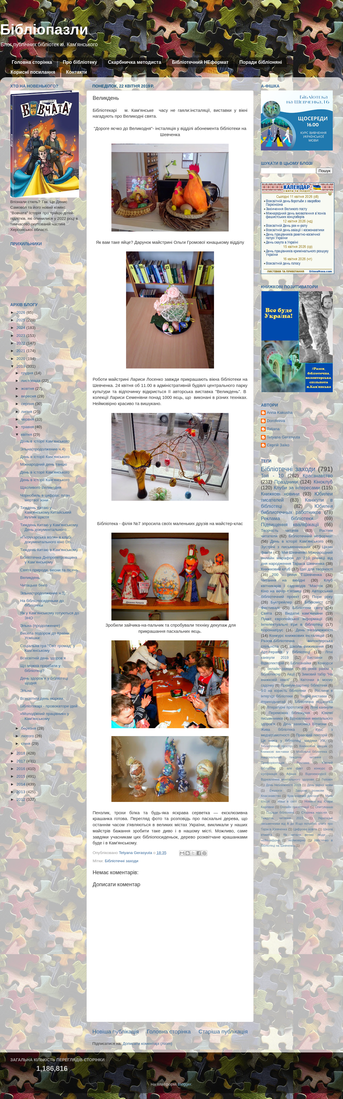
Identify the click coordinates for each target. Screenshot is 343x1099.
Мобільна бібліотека (311, 751)
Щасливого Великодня (40, 487)
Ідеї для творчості (316, 569)
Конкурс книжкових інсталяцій (297, 635)
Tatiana (273, 429)
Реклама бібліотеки (287, 518)
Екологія (276, 790)
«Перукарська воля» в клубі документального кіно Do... (47, 539)
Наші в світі (287, 801)
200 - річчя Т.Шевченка (297, 574)
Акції (291, 674)
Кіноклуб (323, 481)
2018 (21, 753)
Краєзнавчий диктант (303, 796)
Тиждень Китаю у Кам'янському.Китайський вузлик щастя (45, 512)
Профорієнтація (272, 762)
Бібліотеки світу (307, 608)
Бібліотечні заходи (121, 861)
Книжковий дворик (313, 746)
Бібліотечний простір (276, 746)
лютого (28, 736)
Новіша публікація (115, 1031)
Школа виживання (307, 646)
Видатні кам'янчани (303, 613)
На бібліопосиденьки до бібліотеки (42, 603)
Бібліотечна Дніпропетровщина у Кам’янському (48, 559)
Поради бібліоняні (260, 62)
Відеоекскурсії (315, 774)
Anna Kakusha (280, 412)
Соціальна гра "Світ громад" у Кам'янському (47, 648)
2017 (21, 761)
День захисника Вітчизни (304, 724)
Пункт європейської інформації (291, 619)
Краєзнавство (318, 475)
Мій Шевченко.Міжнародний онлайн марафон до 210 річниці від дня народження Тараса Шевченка (297, 558)
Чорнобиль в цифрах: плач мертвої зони (45, 497)
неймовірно (296, 840)
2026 (21, 312)
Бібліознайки (300, 663)
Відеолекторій (272, 663)
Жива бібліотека (278, 730)
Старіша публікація (223, 1031)
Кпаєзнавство (271, 796)
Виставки (314, 658)
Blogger (184, 1084)
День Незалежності (314, 630)
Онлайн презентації (294, 807)
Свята (266, 613)
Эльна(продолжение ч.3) (42, 593)
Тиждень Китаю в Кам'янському (49, 550)
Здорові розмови (310, 790)
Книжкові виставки (275, 751)
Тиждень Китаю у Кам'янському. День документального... (49, 527)
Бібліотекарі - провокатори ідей (48, 706)
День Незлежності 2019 (283, 785)
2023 (21, 335)
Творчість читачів (279, 530)
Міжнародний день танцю (43, 464)
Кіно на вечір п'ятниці (281, 591)
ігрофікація (269, 774)
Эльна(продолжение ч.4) (42, 449)
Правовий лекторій (311, 735)
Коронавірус (272, 630)
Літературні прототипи (284, 707)
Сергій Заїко (278, 445)
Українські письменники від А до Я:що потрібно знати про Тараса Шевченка (297, 823)
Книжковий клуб (275, 569)
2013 (21, 792)
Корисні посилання (33, 72)
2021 (21, 351)
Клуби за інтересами (297, 487)
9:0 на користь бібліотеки (283, 691)
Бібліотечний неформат (310, 536)
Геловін (327, 779)
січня (26, 743)
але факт (295, 768)
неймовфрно (270, 840)
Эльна (26, 690)
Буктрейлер (281, 602)
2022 (21, 343)
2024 (21, 327)
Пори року (322, 596)
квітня (27, 434)
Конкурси (325, 663)
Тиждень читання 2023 (282, 818)
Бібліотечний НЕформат (200, 62)
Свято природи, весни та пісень (49, 570)
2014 (21, 784)
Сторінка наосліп (314, 812)
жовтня (28, 388)
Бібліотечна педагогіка (314, 702)
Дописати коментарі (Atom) (147, 1043)
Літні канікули (321, 707)
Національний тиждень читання (291, 757)
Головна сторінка (32, 62)
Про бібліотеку (80, 62)
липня (27, 411)
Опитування (324, 807)
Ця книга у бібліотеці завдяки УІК (293, 741)
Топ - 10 (272, 475)
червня (28, 419)
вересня (29, 396)
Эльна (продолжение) (40, 625)
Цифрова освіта (305, 829)
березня (29, 728)
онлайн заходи (280, 669)
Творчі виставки (313, 696)
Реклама (303, 762)
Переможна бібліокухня (289, 713)
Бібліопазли (44, 29)
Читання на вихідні (283, 580)
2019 (21, 366)
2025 (21, 320)
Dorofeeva (276, 421)
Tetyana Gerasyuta (283, 437)
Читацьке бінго (33, 585)
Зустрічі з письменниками (285, 547)
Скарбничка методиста (134, 62)
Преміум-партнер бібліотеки (304, 685)
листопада (31, 380)
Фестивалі (270, 608)
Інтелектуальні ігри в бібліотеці (292, 624)
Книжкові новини (280, 493)
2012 (21, 799)
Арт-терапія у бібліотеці (285, 652)
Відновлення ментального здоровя (287, 779)
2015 (21, 776)
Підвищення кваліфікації (290, 524)
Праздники (286, 481)
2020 (21, 358)
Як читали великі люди (304, 834)
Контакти (76, 72)
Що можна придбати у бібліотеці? (40, 668)
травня (28, 427)
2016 (21, 769)
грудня (27, 373)
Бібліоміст (314, 602)
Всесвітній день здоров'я (43, 658)
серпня (28, 404)
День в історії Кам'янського (45, 441)
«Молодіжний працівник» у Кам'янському (44, 716)
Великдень (30, 577)
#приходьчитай (273, 702)
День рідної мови (320, 785)
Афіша (291, 774)
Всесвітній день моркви (41, 698)
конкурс (319, 768)
